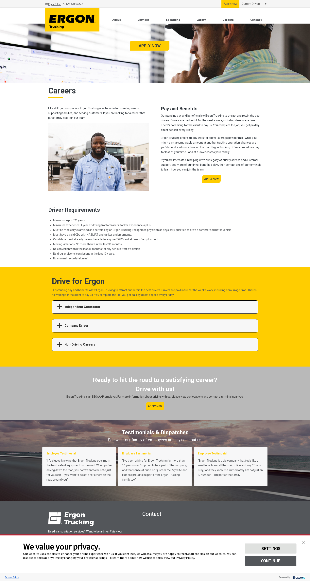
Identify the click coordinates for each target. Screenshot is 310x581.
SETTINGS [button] (270, 548)
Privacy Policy (12, 577)
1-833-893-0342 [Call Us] (73, 4)
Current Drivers (251, 3)
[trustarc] (298, 577)
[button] (303, 542)
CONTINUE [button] (270, 561)
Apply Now (230, 3)
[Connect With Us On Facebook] (266, 4)
